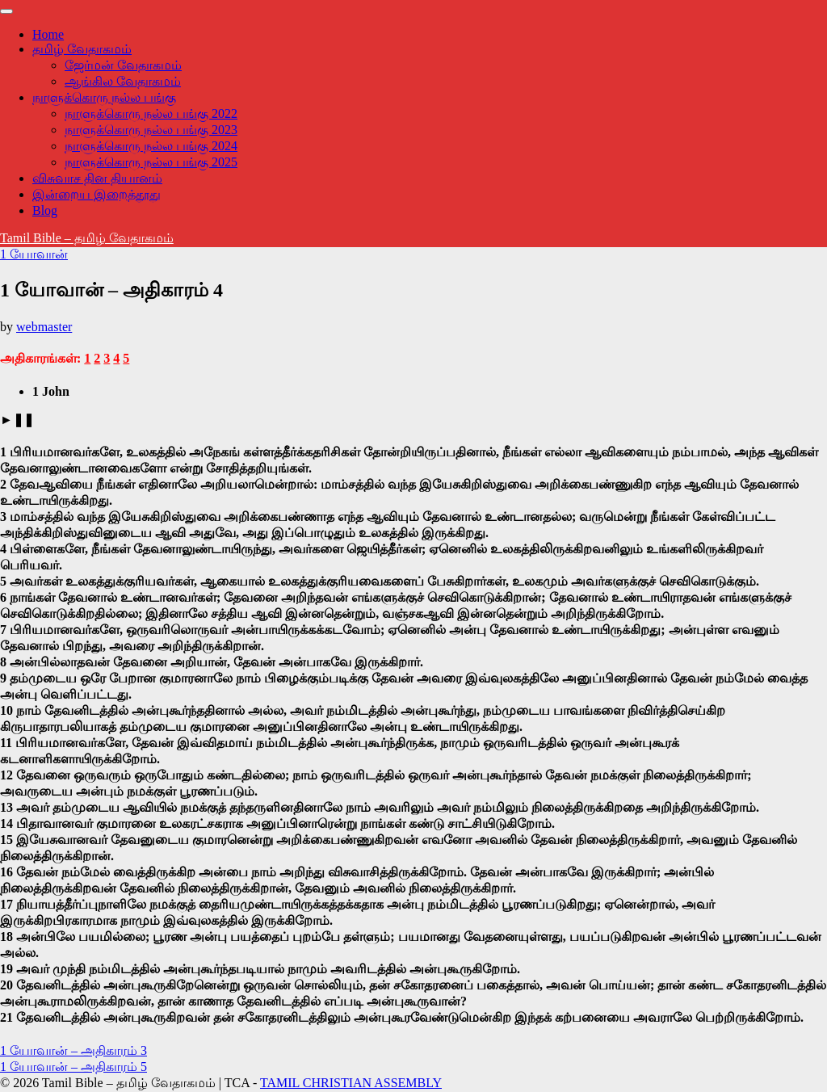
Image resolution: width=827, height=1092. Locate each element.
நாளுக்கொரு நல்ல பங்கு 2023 (151, 129)
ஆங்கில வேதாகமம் (123, 81)
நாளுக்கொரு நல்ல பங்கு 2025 (151, 162)
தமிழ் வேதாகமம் (82, 49)
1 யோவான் (34, 254)
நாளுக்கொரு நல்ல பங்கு (104, 97)
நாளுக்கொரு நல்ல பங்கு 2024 (151, 146)
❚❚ (23, 419)
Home (48, 34)
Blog (44, 210)
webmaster (44, 327)
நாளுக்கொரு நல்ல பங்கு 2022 (151, 113)
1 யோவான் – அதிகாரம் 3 (73, 1050)
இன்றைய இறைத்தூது (96, 194)
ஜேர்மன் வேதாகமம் (123, 65)
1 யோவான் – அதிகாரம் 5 (73, 1066)
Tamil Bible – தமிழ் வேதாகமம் (87, 238)
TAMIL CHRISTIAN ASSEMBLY (351, 1083)
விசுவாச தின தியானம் (97, 178)
